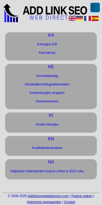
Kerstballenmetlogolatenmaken (47, 84)
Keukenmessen (47, 101)
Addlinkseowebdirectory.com (48, 196)
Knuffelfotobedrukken (47, 148)
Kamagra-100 (47, 44)
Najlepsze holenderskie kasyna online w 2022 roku (47, 171)
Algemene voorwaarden (44, 202)
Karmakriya (47, 53)
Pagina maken (82, 196)
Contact (69, 202)
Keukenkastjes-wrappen (47, 93)
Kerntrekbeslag (47, 76)
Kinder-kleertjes (47, 124)
